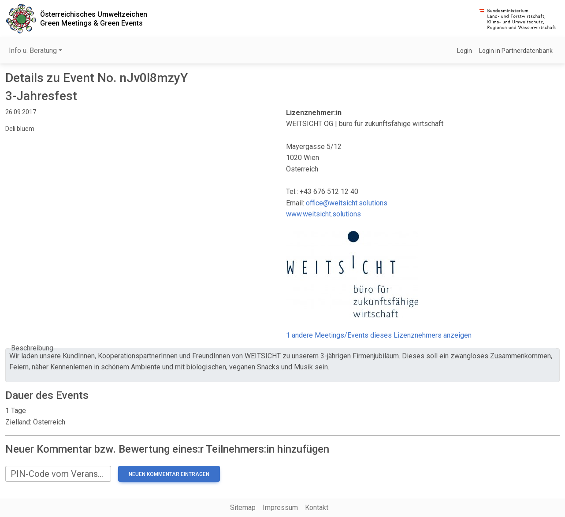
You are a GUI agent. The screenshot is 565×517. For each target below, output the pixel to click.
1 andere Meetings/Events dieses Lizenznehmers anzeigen (379, 335)
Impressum (280, 507)
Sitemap (243, 507)
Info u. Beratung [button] (33, 50)
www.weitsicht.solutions (323, 214)
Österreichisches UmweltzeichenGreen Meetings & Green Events (93, 18)
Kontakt (316, 507)
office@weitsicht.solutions (346, 203)
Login (464, 50)
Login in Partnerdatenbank (516, 50)
